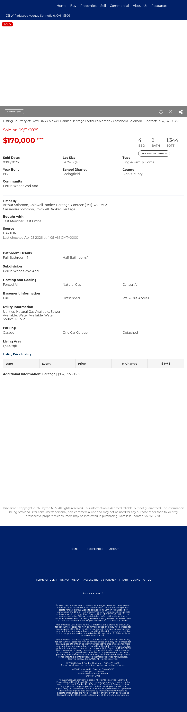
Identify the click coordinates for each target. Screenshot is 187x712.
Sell (103, 6)
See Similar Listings (154, 153)
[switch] (161, 111)
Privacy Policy (69, 579)
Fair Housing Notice (136, 579)
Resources (159, 6)
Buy (73, 6)
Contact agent (14, 111)
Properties (88, 6)
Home (61, 6)
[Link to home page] (22, 6)
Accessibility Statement (101, 579)
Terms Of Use (45, 579)
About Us (140, 6)
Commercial (119, 6)
